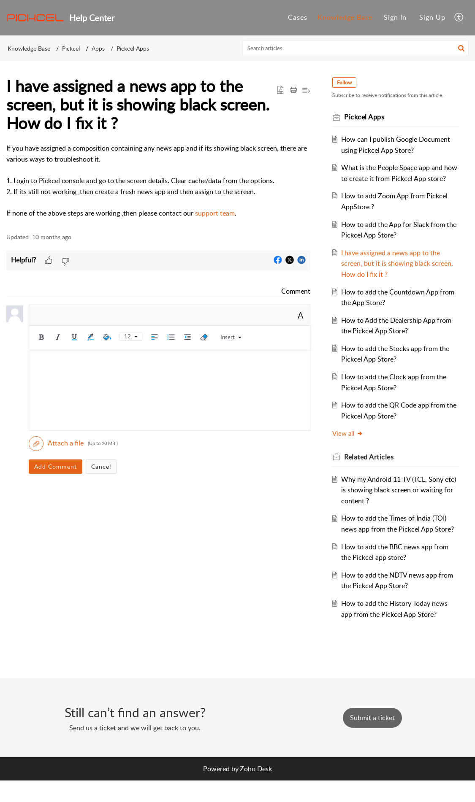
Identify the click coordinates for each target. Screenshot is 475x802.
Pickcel (71, 48)
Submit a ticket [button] (372, 739)
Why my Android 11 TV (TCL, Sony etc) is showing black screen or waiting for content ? (397, 500)
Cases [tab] (297, 17)
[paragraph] (158, 181)
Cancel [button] (101, 466)
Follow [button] (349, 82)
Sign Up (432, 17)
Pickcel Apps (133, 48)
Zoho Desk (256, 790)
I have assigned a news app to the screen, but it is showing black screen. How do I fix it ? (395, 274)
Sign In (395, 17)
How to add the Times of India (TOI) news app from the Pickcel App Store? (398, 539)
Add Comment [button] (55, 466)
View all (352, 444)
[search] (356, 48)
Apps (98, 48)
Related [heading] (374, 468)
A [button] (301, 315)
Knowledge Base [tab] (345, 17)
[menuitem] (395, 17)
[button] (459, 17)
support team (215, 213)
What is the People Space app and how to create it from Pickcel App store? (397, 178)
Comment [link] (295, 291)
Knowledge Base (29, 48)
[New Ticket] (372, 739)
